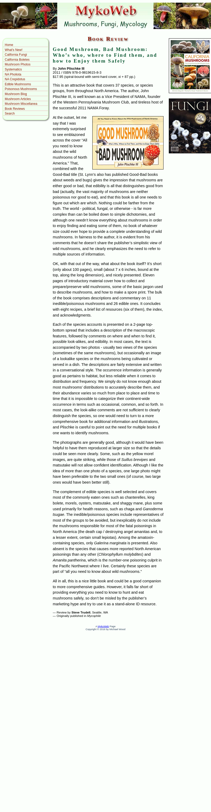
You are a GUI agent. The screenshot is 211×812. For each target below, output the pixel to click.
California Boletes (17, 60)
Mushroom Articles (18, 99)
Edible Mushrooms (18, 84)
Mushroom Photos (17, 64)
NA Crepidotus (15, 79)
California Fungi (16, 54)
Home (9, 45)
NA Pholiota (13, 74)
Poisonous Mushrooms (21, 89)
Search (10, 113)
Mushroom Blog (16, 94)
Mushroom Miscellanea (21, 104)
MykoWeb (103, 626)
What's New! (13, 50)
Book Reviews (15, 109)
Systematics (13, 69)
